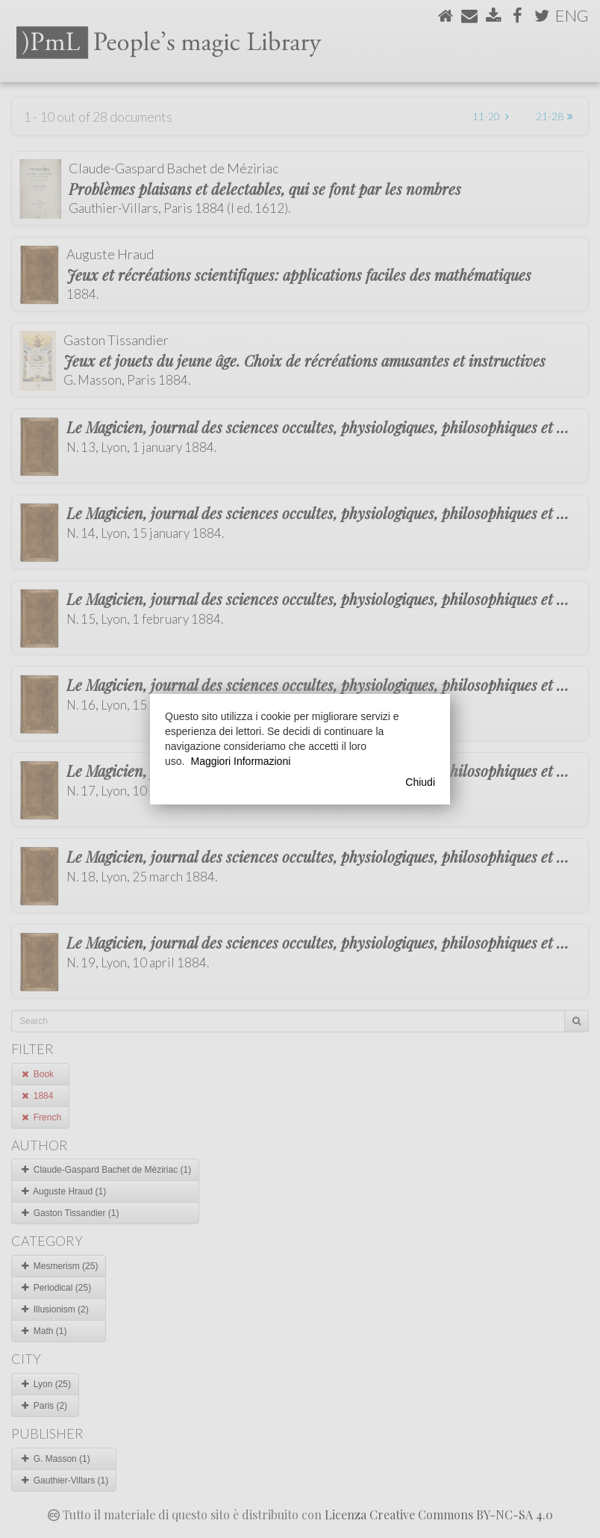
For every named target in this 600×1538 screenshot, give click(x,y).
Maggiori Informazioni (240, 761)
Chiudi (420, 782)
